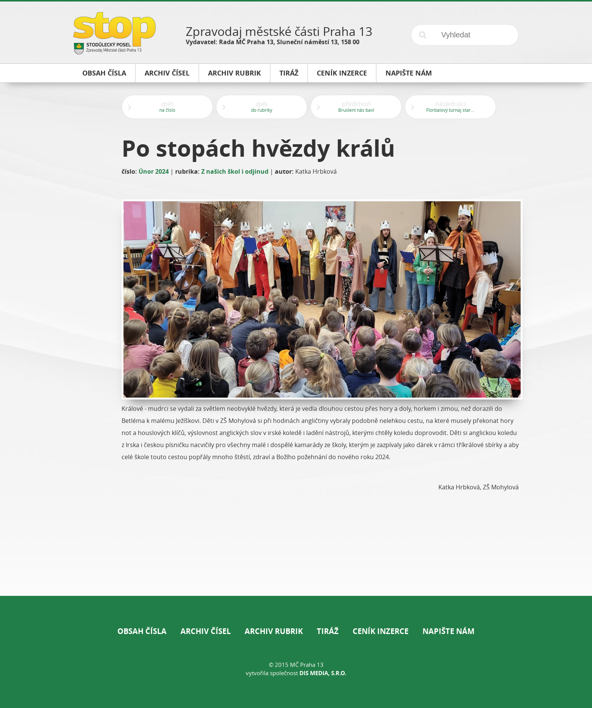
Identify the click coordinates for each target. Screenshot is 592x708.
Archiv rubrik (274, 631)
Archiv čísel (205, 631)
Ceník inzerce (381, 631)
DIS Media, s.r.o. (322, 673)
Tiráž (328, 631)
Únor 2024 (154, 171)
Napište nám (448, 631)
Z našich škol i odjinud (234, 171)
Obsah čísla (141, 631)
